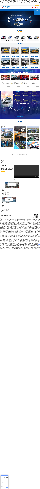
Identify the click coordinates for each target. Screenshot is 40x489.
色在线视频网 (16, 243)
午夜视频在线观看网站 (18, 234)
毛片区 (2, 228)
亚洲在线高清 (19, 236)
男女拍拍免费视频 (10, 240)
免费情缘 (32, 241)
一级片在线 (39, 234)
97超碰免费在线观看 (29, 240)
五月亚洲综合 (4, 224)
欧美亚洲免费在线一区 (26, 227)
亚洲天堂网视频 (16, 240)
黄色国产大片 (30, 247)
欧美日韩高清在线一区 (32, 219)
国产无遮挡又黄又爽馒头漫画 (4, 235)
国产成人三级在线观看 (12, 237)
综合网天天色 (36, 235)
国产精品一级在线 (23, 239)
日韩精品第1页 (30, 220)
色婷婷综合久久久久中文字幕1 (27, 248)
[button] (0, 19)
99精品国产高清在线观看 (14, 220)
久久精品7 (35, 231)
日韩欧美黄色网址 (38, 228)
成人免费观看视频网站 (37, 232)
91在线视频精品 (19, 227)
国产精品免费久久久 (12, 235)
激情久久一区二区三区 (34, 228)
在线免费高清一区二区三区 (3, 241)
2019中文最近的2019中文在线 (16, 248)
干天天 (11, 239)
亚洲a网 (38, 235)
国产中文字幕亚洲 (26, 231)
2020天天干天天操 (19, 222)
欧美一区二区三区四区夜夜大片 (29, 243)
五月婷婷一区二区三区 (13, 224)
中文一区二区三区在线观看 (3, 222)
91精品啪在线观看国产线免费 (15, 228)
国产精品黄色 (26, 226)
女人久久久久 (23, 226)
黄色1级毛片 (16, 219)
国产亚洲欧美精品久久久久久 (15, 227)
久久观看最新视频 (6, 230)
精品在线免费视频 (32, 235)
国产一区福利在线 (23, 244)
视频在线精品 (13, 219)
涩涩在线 (19, 228)
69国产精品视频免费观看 (4, 234)
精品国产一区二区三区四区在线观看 (28, 241)
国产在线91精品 (28, 232)
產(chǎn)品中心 (8, 11)
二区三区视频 (17, 237)
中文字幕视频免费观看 (4, 236)
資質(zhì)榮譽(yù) (21, 11)
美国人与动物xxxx (21, 228)
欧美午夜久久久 (34, 240)
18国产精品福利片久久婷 (38, 230)
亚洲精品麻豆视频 (19, 243)
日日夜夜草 (14, 245)
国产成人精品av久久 (19, 224)
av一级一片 (23, 248)
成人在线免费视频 (35, 241)
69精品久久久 (32, 240)
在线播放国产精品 (23, 223)
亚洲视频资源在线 (20, 230)
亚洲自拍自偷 (35, 219)
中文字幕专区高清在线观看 (21, 237)
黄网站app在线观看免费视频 (8, 234)
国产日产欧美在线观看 (23, 224)
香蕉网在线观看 (37, 227)
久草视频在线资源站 (7, 224)
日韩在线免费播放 (29, 237)
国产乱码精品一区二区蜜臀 (29, 236)
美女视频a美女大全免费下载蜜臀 (5, 239)
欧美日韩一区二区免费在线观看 (37, 239)
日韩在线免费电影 (7, 223)
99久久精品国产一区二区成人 (15, 222)
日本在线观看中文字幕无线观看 (15, 239)
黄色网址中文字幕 (14, 223)
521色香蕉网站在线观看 (10, 230)
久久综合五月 (13, 240)
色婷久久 (10, 224)
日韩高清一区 (6, 231)
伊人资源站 (16, 224)
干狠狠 (18, 226)
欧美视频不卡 (36, 222)
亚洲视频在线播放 (27, 228)
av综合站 (24, 228)
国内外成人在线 (9, 235)
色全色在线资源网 (19, 223)
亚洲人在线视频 (20, 235)
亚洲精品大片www (27, 224)
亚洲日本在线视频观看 (4, 223)
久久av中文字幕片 (17, 230)
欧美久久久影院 (18, 231)
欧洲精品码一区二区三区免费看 (9, 219)
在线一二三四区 (31, 248)
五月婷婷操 (33, 237)
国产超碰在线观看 (38, 247)
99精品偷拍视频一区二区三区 (36, 220)
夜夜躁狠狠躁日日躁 (9, 226)
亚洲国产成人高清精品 (8, 237)
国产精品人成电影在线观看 (23, 222)
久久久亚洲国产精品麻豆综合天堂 (37, 236)
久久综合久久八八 (21, 220)
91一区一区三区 (34, 248)
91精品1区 (9, 241)
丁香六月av (5, 220)
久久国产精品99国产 (8, 236)
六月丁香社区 (7, 248)
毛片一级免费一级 (18, 220)
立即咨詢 (3, 56)
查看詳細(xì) (3, 171)
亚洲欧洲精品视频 (34, 245)
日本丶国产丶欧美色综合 (5, 228)
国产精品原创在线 (30, 230)
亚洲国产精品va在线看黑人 (12, 241)
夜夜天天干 (12, 228)
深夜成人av (8, 231)
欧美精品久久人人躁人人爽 (12, 236)
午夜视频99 (26, 223)
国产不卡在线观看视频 (25, 236)
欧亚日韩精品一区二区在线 (5, 232)
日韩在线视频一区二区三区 (32, 239)
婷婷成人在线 (30, 231)
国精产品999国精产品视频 (16, 235)
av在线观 (37, 248)
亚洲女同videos (4, 247)
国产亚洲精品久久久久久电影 (34, 244)
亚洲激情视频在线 (30, 228)
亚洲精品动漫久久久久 (27, 244)
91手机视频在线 (10, 222)
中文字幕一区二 (30, 244)
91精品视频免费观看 (32, 234)
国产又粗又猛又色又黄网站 (26, 220)
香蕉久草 (17, 223)
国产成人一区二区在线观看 (34, 247)
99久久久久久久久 (7, 222)
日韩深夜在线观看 (9, 228)
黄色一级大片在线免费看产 (10, 227)
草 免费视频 (34, 223)
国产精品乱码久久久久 (27, 239)
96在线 (7, 241)
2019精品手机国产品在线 (2, 219)
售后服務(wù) (25, 11)
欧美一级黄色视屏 (16, 244)
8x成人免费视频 (28, 234)
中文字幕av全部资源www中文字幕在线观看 (31, 227)
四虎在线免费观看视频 (38, 245)
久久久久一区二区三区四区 (23, 243)
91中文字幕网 (30, 226)
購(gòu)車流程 (29, 11)
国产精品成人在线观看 (22, 245)
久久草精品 (10, 243)
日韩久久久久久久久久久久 (3, 237)
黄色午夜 (8, 245)
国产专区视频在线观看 (19, 241)
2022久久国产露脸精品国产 (12, 244)
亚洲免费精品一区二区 (11, 245)
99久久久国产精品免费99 (6, 240)
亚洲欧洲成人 (32, 231)
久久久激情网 (7, 243)
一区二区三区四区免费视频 (27, 219)
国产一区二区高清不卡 (23, 241)
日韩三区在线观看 (38, 219)
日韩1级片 (16, 241)
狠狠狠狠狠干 (21, 236)
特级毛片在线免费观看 (17, 247)
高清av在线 (1, 248)
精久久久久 (8, 220)
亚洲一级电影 (36, 223)
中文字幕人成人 (9, 239)
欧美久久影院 (3, 230)
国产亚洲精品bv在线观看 (20, 240)
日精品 (32, 243)
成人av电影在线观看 (20, 239)
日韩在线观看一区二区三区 (22, 231)
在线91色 (19, 232)
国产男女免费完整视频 (27, 247)
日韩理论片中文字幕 (2, 240)
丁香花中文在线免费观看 (7, 244)
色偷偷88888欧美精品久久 (24, 240)
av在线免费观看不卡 (33, 230)
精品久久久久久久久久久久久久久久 (24, 234)
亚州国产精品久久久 (26, 245)
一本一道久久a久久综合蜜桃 (10, 248)
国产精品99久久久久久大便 (24, 235)
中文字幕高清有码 (13, 230)
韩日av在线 (28, 226)
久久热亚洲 (16, 231)
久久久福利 (22, 232)
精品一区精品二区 (3, 248)
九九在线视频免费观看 (29, 235)
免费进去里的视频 (20, 248)
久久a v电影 (39, 223)
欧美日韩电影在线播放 (13, 226)
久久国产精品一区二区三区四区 (29, 223)
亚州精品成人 (1, 245)
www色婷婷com (34, 243)
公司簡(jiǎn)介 (16, 11)
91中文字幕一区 (20, 226)
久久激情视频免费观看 (7, 247)
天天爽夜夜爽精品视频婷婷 (10, 232)
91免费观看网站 (20, 247)
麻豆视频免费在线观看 (4, 243)
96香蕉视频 (24, 219)
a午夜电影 (4, 227)
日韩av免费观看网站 (35, 234)
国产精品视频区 (23, 247)
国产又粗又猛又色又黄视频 (14, 234)
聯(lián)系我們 (33, 11)
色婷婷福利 (2, 227)
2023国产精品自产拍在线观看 (31, 224)
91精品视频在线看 (21, 219)
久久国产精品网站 (5, 226)
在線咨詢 (20, 116)
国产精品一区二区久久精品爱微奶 (25, 230)
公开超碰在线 (22, 227)
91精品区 (5, 219)
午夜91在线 (27, 222)
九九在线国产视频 (17, 232)
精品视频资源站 (2, 226)
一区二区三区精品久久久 (25, 232)
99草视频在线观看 (11, 223)
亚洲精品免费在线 (10, 220)
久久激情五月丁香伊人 (26, 237)
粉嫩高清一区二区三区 (13, 243)
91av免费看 (32, 220)
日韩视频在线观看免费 (32, 232)
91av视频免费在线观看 (18, 245)
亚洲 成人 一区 (37, 243)
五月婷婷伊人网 (2, 220)
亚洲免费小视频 (13, 247)
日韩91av (2, 231)
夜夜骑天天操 (16, 226)
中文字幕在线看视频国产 (3, 244)
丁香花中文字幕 (13, 232)
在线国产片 (14, 231)
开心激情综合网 (29, 222)
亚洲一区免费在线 (33, 222)
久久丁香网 (6, 245)
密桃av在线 (33, 236)
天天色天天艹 (4, 245)
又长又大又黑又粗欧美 (34, 226)
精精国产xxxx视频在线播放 (30, 245)
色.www (4, 231)
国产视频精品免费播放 (36, 224)
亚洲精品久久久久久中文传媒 (36, 237)
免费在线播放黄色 (11, 231)
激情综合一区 (15, 237)
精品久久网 (18, 219)
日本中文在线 (6, 227)
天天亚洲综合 (16, 236)
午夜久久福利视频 (19, 244)
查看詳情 (7, 56)
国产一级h (11, 247)
